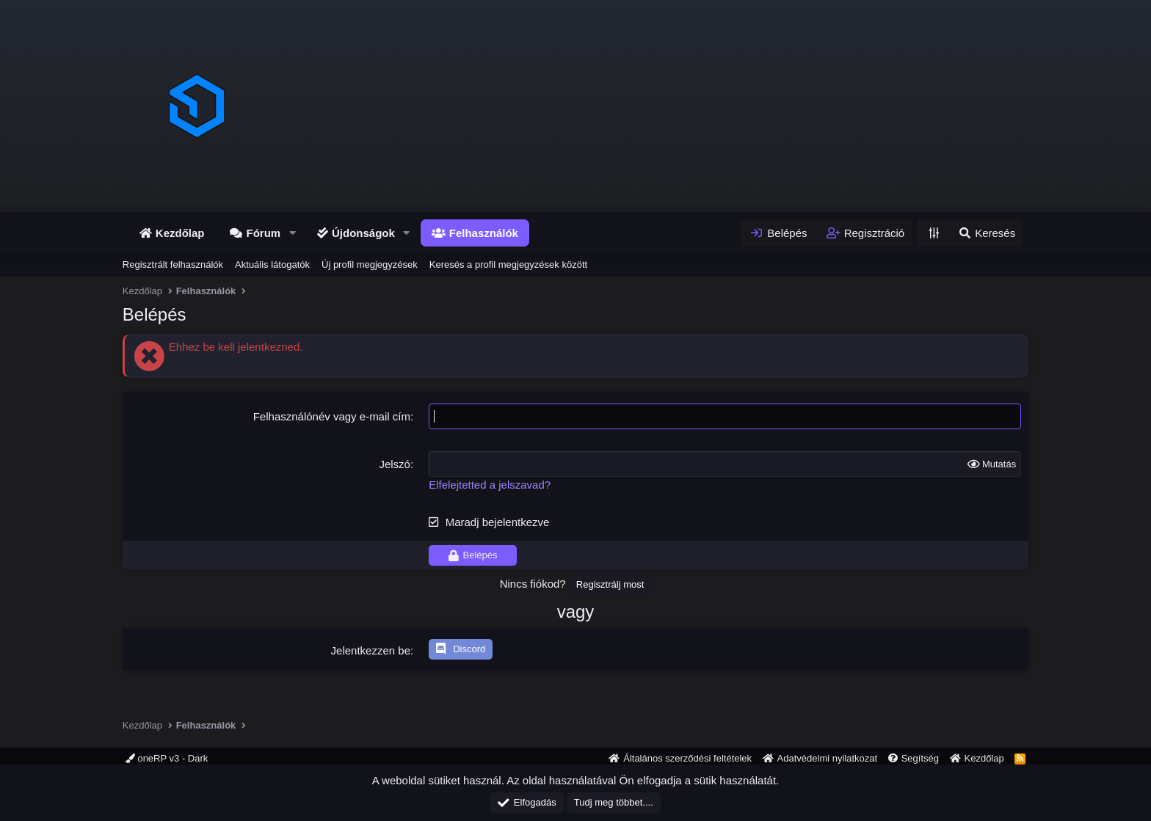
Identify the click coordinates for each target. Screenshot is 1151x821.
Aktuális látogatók (272, 264)
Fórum (263, 233)
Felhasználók (483, 233)
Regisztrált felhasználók (173, 264)
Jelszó (394, 464)
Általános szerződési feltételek (687, 758)
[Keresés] (986, 233)
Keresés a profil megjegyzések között (508, 264)
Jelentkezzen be (370, 650)
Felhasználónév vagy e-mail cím (331, 416)
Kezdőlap (180, 233)
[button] (292, 233)
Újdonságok (363, 233)
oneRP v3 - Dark (167, 758)
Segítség (920, 758)
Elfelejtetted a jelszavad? (490, 484)
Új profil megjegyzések (370, 264)
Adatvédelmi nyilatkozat (827, 758)
